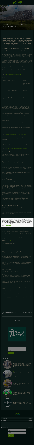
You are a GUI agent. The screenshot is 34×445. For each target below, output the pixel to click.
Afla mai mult (14, 223)
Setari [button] (3, 225)
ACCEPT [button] (8, 225)
